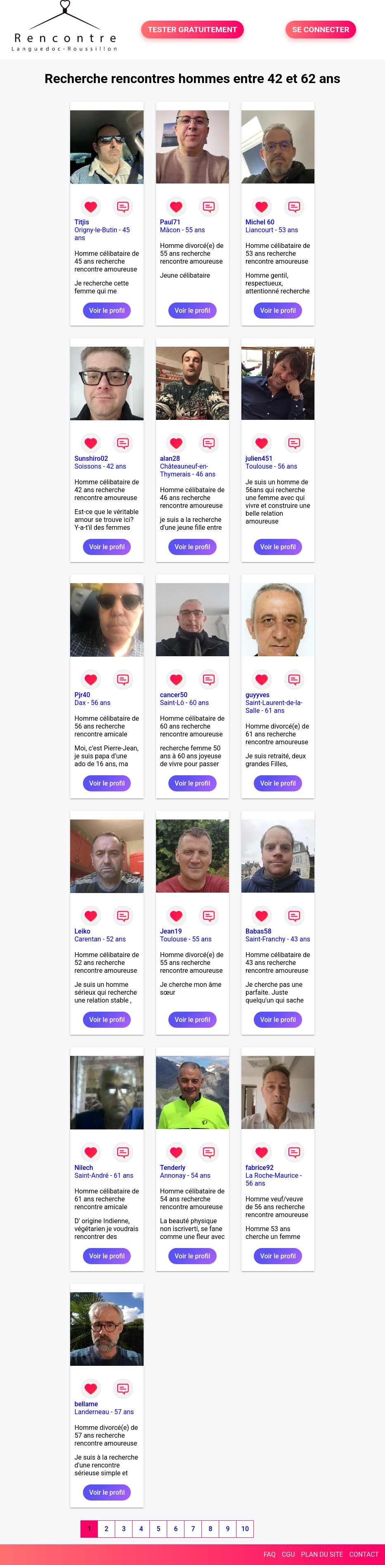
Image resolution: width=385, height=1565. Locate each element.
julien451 (259, 458)
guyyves (257, 695)
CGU (288, 1554)
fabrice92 (260, 1168)
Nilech (83, 1168)
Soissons (87, 466)
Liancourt (259, 230)
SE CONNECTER (320, 29)
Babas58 (259, 931)
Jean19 (171, 931)
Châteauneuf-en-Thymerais (184, 470)
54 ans (200, 1175)
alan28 (170, 458)
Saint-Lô (172, 703)
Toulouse (259, 466)
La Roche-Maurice (272, 1175)
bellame (86, 1404)
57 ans (124, 1412)
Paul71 (170, 222)
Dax (79, 703)
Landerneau (91, 1412)
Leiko (82, 931)
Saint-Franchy (266, 939)
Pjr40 (82, 695)
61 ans (275, 711)
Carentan (87, 939)
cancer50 (174, 695)
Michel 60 (260, 222)
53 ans (288, 230)
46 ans (205, 474)
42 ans (116, 466)
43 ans (300, 939)
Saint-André (91, 1175)
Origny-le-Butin (95, 230)
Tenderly (173, 1168)
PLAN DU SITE (322, 1554)
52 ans (116, 939)
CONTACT (364, 1554)
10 (245, 1529)
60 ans (199, 703)
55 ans (195, 230)
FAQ (270, 1554)
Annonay (173, 1175)
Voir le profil (107, 310)
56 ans (288, 466)
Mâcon (170, 230)
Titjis (81, 222)
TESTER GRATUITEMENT (192, 29)
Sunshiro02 (91, 458)
